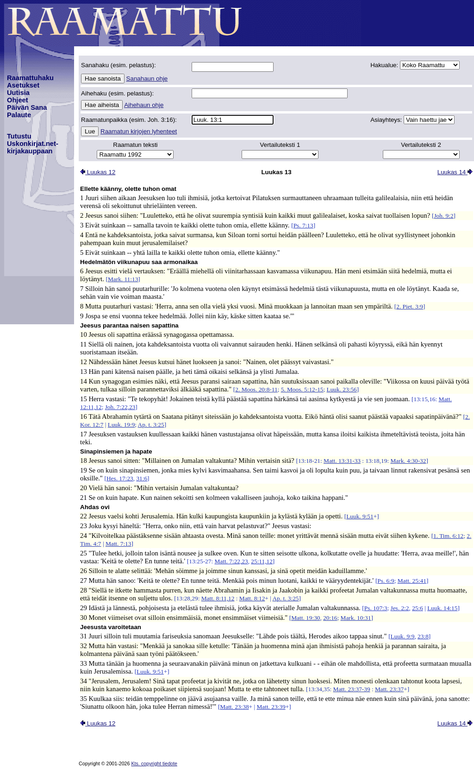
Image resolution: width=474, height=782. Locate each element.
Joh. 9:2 (443, 215)
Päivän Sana (27, 107)
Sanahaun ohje (147, 78)
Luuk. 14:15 (442, 608)
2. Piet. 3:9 (409, 306)
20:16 (330, 617)
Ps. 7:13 (303, 225)
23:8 (423, 636)
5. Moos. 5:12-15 (302, 389)
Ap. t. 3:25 (151, 424)
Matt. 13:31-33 (342, 460)
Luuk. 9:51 (360, 516)
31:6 (141, 478)
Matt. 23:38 (234, 706)
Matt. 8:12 (252, 598)
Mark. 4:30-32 (408, 460)
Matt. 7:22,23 (231, 561)
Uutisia (18, 92)
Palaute (19, 115)
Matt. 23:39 (270, 706)
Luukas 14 (455, 172)
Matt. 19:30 (305, 617)
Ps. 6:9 (385, 580)
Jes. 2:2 (399, 608)
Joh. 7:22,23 (120, 407)
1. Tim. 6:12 (448, 535)
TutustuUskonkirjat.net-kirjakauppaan (32, 143)
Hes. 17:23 (119, 478)
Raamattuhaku (30, 78)
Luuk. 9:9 (403, 636)
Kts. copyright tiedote (154, 763)
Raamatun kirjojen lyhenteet (138, 131)
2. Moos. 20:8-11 (256, 389)
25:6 (417, 608)
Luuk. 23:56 (342, 389)
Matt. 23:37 (389, 689)
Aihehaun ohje (143, 104)
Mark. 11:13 (123, 279)
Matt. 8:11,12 (218, 598)
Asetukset (23, 85)
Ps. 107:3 (375, 608)
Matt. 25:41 (412, 580)
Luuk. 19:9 (121, 424)
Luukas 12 (97, 172)
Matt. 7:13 (118, 543)
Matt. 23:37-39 (351, 689)
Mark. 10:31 (356, 617)
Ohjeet (17, 100)
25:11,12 (262, 561)
